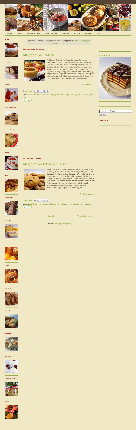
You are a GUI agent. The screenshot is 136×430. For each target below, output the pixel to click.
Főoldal (51, 216)
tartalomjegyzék (51, 33)
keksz (63, 204)
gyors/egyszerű (45, 204)
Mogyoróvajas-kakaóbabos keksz (45, 164)
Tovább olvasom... (87, 85)
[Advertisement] (59, 130)
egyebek (88, 33)
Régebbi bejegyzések (84, 216)
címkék (19, 33)
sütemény (85, 95)
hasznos (77, 33)
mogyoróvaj (69, 95)
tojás (92, 95)
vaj (25, 97)
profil (98, 33)
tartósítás (65, 33)
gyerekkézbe (59, 95)
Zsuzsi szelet (105, 55)
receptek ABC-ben (33, 33)
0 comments (28, 200)
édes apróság (48, 95)
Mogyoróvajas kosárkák (39, 54)
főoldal (9, 33)
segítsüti (77, 95)
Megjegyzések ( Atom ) (63, 224)
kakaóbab (56, 204)
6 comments (28, 91)
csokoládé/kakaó (35, 95)
